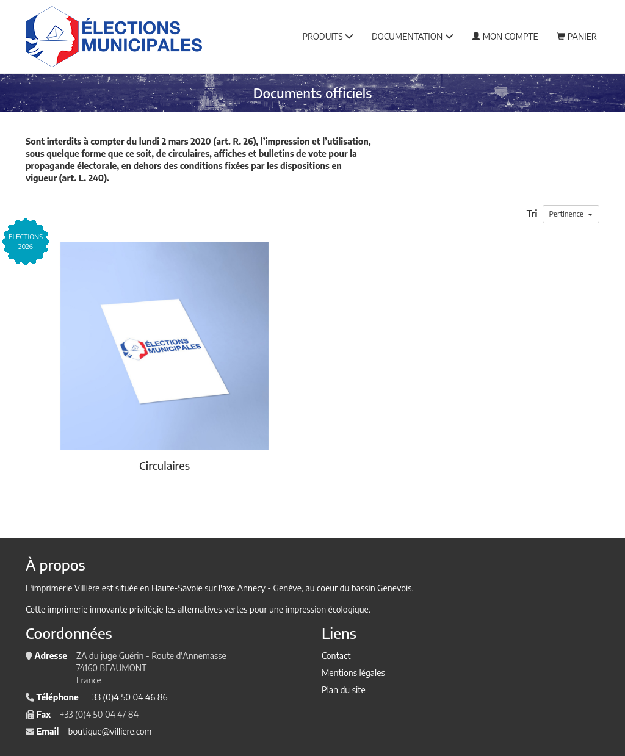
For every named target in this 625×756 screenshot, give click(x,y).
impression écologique (326, 609)
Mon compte (505, 36)
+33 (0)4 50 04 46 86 (128, 697)
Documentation (412, 36)
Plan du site (344, 690)
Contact (336, 655)
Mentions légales (353, 673)
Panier (577, 36)
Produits (327, 36)
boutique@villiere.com (109, 731)
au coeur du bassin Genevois (359, 588)
